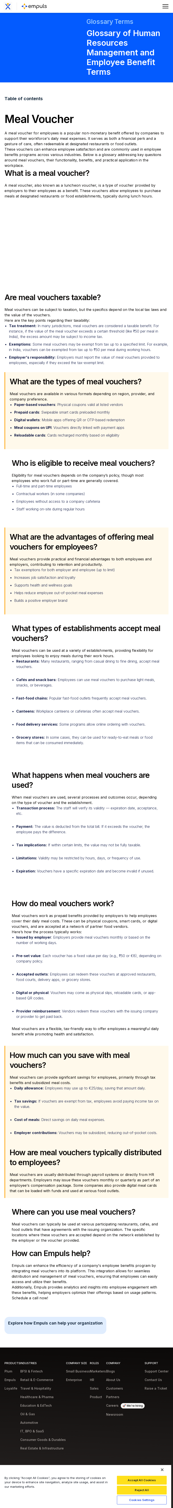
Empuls (18, 1265)
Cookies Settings (142, 1500)
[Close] (162, 1469)
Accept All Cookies (142, 1480)
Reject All (142, 1490)
